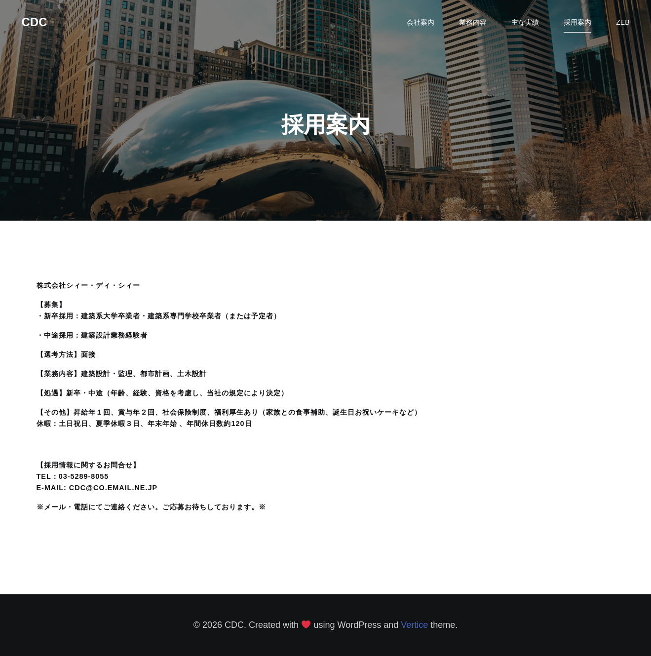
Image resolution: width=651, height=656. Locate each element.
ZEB (622, 22)
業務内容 (473, 22)
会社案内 (420, 22)
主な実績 (525, 22)
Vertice (414, 625)
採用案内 (577, 22)
